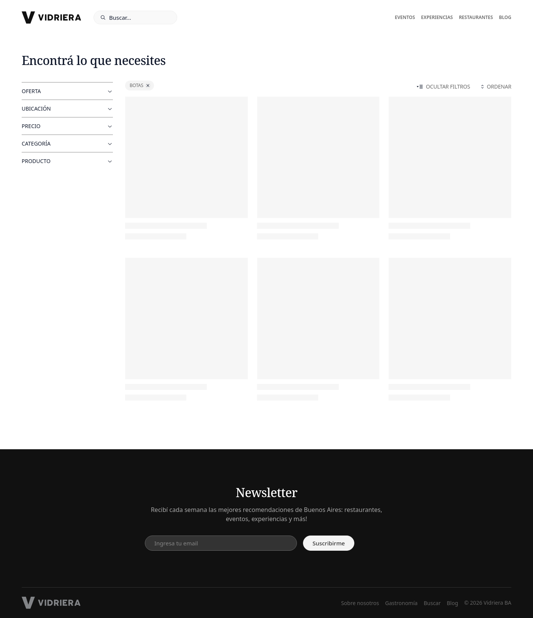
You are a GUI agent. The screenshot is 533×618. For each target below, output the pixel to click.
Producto (67, 161)
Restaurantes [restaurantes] (476, 17)
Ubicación (67, 108)
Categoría (67, 143)
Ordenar (495, 86)
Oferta (67, 91)
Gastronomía (401, 603)
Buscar (432, 603)
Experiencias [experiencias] (437, 17)
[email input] (221, 543)
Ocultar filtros (443, 86)
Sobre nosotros (360, 603)
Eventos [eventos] (405, 17)
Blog (452, 603)
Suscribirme (329, 543)
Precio (67, 126)
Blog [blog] (505, 17)
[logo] (51, 17)
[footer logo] (51, 603)
